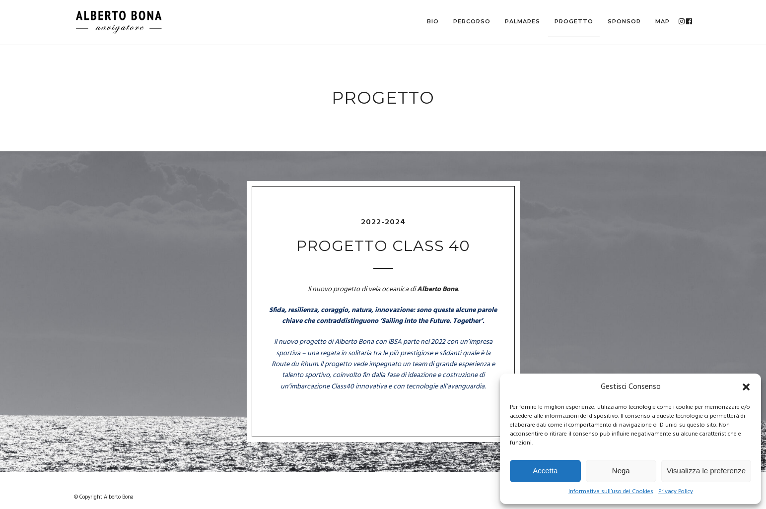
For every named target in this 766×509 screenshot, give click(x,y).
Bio (433, 21)
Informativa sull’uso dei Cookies (610, 492)
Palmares (522, 21)
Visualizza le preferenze (706, 470)
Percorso (471, 21)
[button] (746, 387)
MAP (662, 21)
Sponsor (624, 21)
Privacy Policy (675, 492)
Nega (621, 470)
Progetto (574, 21)
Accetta (545, 470)
